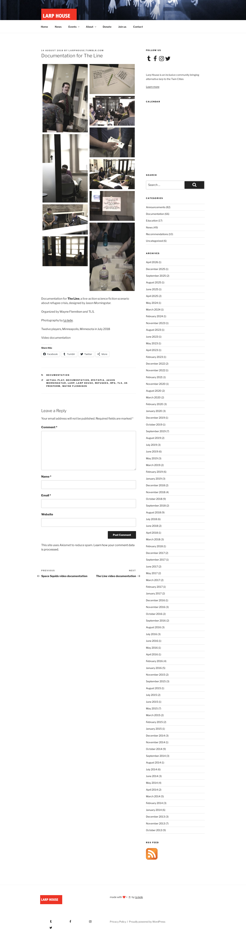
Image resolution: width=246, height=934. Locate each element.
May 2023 (152, 343)
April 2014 (152, 789)
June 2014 (152, 776)
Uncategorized (154, 240)
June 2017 (152, 566)
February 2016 (154, 661)
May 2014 (152, 782)
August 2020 (153, 390)
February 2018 (154, 546)
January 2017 (154, 593)
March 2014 (153, 796)
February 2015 (154, 722)
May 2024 (152, 302)
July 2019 (151, 444)
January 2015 (154, 728)
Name (46, 476)
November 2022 (155, 370)
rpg (113, 383)
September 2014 (156, 755)
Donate (107, 26)
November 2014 (155, 742)
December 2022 (155, 363)
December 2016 (155, 600)
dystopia (98, 380)
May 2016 (152, 647)
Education (152, 220)
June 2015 (152, 701)
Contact (138, 26)
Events (74, 26)
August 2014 (153, 762)
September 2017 (156, 559)
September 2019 (156, 431)
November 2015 (155, 674)
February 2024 (154, 316)
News (58, 26)
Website (47, 514)
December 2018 (155, 485)
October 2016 (154, 613)
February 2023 (154, 356)
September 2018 (156, 505)
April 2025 (152, 295)
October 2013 (154, 830)
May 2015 (152, 708)
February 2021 (154, 377)
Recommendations (157, 234)
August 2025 (153, 282)
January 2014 (154, 809)
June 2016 (152, 640)
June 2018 (152, 525)
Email (46, 495)
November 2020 (156, 383)
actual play (55, 380)
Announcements (155, 207)
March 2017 (153, 580)
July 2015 (151, 694)
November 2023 (155, 323)
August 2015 (153, 688)
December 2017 (155, 552)
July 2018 (151, 519)
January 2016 (154, 667)
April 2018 (152, 532)
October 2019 (154, 424)
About (91, 26)
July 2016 (151, 634)
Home (44, 26)
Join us (122, 26)
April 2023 (152, 350)
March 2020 (153, 397)
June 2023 (152, 336)
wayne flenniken (74, 386)
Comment (49, 427)
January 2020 (154, 410)
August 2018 (153, 512)
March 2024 (153, 309)
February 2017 (154, 586)
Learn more (152, 86)
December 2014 (155, 735)
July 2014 (151, 769)
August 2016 (153, 627)
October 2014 (154, 748)
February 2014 (154, 803)
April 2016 (152, 654)
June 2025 (152, 289)
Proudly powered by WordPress (147, 921)
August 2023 (153, 329)
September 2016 (156, 620)
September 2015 (156, 681)
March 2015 (153, 715)
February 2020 (154, 404)
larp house (84, 383)
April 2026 (152, 262)
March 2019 (153, 465)
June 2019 (152, 451)
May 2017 (152, 573)
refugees (102, 383)
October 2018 (154, 498)
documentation (77, 380)
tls (120, 383)
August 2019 (153, 437)
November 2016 (155, 607)
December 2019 (155, 417)
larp (71, 383)
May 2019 (152, 458)
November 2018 (155, 492)
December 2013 (155, 816)
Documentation (58, 375)
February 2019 (154, 471)
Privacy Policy (118, 921)
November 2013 (155, 823)
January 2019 (154, 478)
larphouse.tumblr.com (86, 50)
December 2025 (155, 269)
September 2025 (156, 275)
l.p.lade (68, 320)
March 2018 (153, 539)
